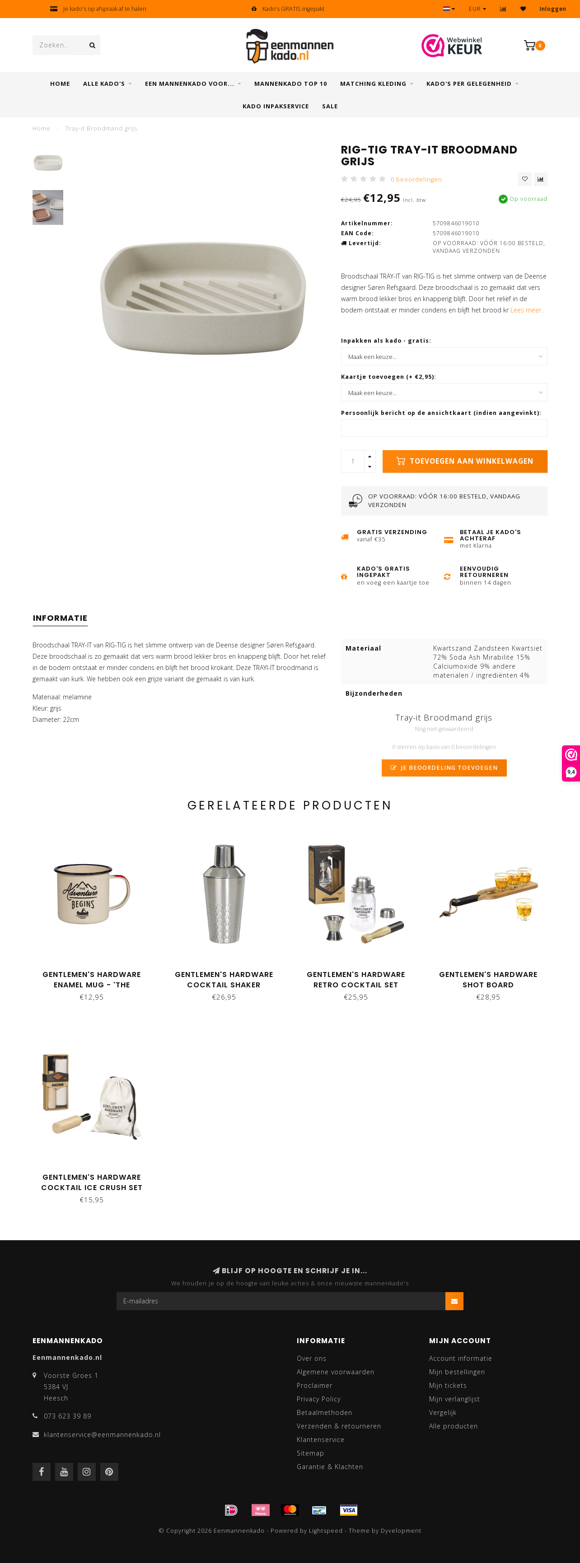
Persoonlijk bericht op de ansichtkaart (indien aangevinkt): (441, 413)
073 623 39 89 (67, 1416)
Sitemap (310, 1453)
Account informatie (460, 1358)
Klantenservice (321, 1439)
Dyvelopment (401, 1531)
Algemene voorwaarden (335, 1372)
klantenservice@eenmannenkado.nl (102, 1434)
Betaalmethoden (324, 1412)
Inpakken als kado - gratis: (386, 340)
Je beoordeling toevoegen (444, 768)
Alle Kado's (104, 83)
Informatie (60, 617)
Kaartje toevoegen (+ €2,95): (388, 377)
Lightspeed (326, 1531)
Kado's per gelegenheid (469, 83)
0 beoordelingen (416, 179)
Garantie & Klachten (330, 1466)
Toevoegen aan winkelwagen (464, 461)
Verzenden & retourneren (339, 1426)
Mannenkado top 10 (290, 83)
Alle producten (453, 1426)
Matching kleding (373, 83)
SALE (330, 106)
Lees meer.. (527, 310)
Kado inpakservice (276, 106)
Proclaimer (314, 1385)
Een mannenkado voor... (189, 83)
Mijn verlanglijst (454, 1399)
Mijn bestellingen (457, 1372)
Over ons (312, 1358)
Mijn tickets (448, 1385)
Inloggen (553, 9)
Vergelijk (443, 1412)
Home (60, 83)
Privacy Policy (319, 1399)
